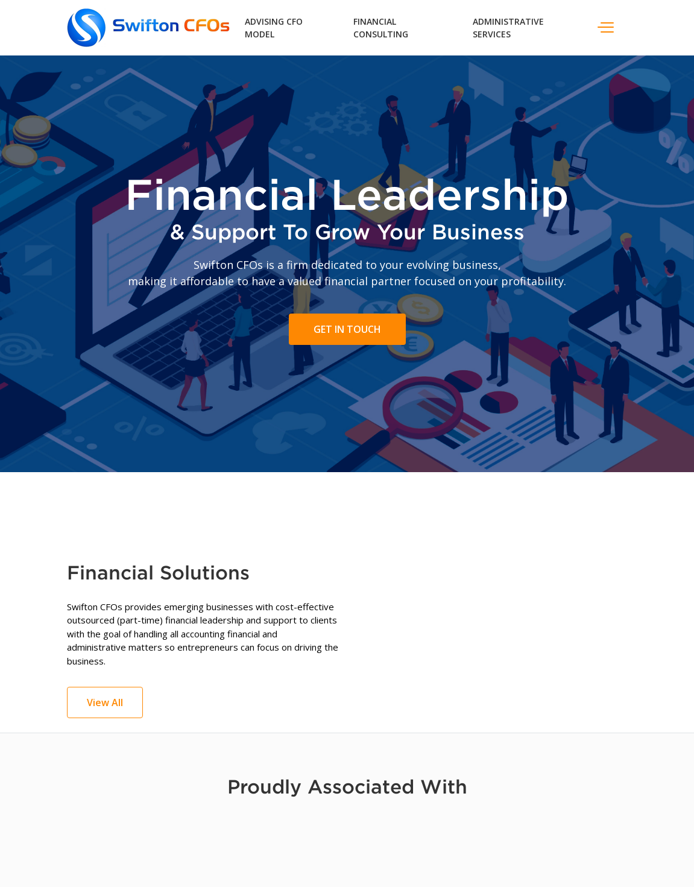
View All (105, 702)
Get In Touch (347, 329)
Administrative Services (508, 28)
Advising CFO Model (274, 28)
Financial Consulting (380, 28)
